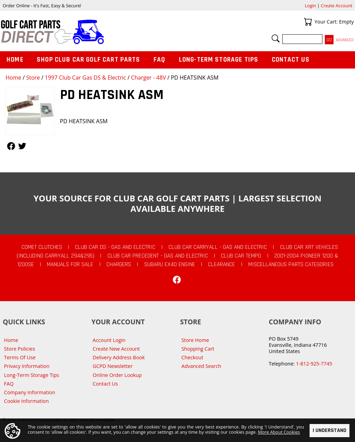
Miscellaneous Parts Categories (291, 264)
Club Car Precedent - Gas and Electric (157, 256)
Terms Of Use (20, 357)
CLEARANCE (221, 264)
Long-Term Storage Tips (218, 59)
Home (13, 77)
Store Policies (19, 348)
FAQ (159, 59)
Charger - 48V (148, 77)
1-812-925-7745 (314, 363)
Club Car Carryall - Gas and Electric (217, 247)
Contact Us (291, 59)
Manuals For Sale (70, 264)
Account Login (109, 340)
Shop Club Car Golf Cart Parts (88, 59)
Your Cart (307, 21)
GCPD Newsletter (112, 366)
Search (275, 38)
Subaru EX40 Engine (169, 264)
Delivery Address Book (119, 357)
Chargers (118, 264)
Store (33, 77)
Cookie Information (26, 401)
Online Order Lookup (117, 375)
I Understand (329, 430)
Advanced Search (201, 366)
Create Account (336, 5)
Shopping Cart (197, 348)
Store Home (195, 340)
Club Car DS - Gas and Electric (115, 247)
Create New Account (116, 348)
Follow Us (11, 146)
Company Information (29, 392)
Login (310, 5)
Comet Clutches (41, 247)
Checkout (192, 357)
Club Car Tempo (241, 256)
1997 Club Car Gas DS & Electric (85, 77)
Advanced (345, 40)
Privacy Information (27, 366)
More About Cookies (279, 432)
